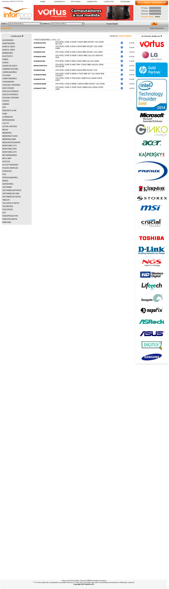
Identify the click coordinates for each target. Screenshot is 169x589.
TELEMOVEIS (7, 206)
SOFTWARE (7, 187)
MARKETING (93, 2)
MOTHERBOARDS (9, 155)
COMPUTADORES (9, 79)
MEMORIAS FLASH (9, 136)
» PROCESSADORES (41, 40)
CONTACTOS (109, 2)
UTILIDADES (126, 2)
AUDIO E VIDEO (8, 50)
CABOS (5, 59)
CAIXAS (5, 63)
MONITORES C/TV (9, 146)
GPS (4, 107)
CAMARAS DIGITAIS (10, 69)
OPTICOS (6, 162)
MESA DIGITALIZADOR (11, 142)
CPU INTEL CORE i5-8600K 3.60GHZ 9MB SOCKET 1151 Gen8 (80, 84)
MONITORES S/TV (9, 152)
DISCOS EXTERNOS (10, 91)
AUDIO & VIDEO (8, 47)
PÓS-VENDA (77, 2)
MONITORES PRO (9, 149)
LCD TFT (5, 123)
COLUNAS (6, 75)
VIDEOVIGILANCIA (9, 219)
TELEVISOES (7, 209)
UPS (4, 213)
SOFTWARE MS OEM (10, 193)
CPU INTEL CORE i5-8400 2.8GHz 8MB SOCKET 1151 (76, 70)
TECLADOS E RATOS (10, 203)
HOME (42, 2)
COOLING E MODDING (11, 85)
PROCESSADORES (10, 178)
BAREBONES (7, 53)
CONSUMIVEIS (8, 82)
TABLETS (6, 200)
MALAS (5, 130)
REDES (5, 181)
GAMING (5, 104)
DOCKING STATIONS (10, 98)
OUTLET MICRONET (10, 165)
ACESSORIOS (7, 40)
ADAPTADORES (8, 43)
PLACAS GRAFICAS (10, 168)
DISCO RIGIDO (8, 88)
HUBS (4, 114)
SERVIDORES (7, 184)
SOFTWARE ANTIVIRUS (11, 190)
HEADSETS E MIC (9, 110)
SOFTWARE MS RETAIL (11, 197)
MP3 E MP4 (6, 158)
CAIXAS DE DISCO (9, 66)
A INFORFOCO (60, 2)
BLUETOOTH (7, 56)
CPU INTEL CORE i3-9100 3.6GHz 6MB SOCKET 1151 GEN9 (79, 52)
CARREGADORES (9, 72)
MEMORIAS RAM (9, 139)
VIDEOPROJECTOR (10, 216)
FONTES (5, 101)
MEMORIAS (6, 133)
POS (4, 174)
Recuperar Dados (147, 16)
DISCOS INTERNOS (10, 94)
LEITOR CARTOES (9, 126)
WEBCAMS (6, 222)
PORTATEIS (7, 171)
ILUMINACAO (7, 117)
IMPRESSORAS (8, 120)
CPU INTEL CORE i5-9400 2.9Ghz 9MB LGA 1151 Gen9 (77, 61)
